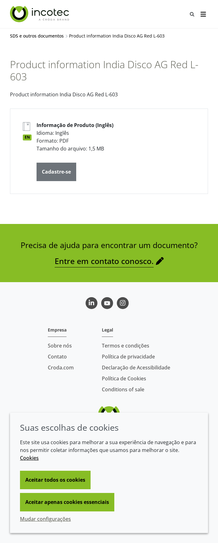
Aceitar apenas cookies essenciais (67, 502)
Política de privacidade (128, 356)
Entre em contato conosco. (104, 261)
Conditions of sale (123, 389)
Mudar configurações (45, 518)
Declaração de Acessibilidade (136, 367)
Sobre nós (60, 345)
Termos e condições (125, 345)
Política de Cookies (124, 378)
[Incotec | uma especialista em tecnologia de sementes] (40, 14)
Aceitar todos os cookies (55, 479)
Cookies (29, 457)
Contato (57, 356)
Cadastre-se (56, 171)
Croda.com (61, 367)
